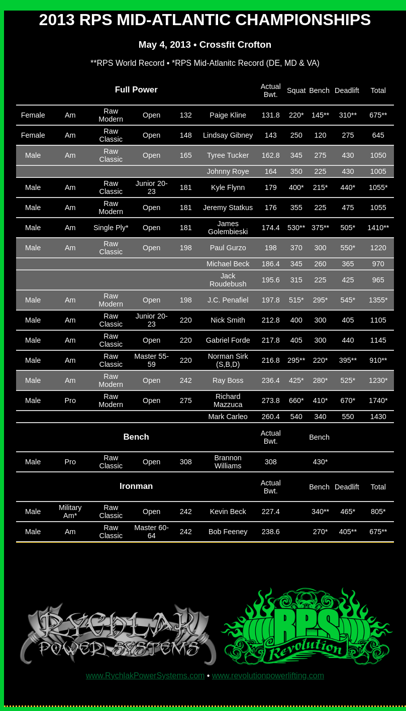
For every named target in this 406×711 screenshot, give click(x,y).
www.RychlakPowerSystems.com (145, 675)
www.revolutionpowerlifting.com (268, 675)
